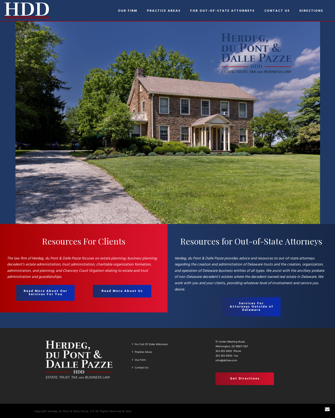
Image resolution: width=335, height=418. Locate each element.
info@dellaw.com (226, 360)
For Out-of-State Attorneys (222, 11)
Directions (311, 11)
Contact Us (277, 11)
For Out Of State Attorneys (150, 344)
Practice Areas (164, 11)
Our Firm (127, 11)
